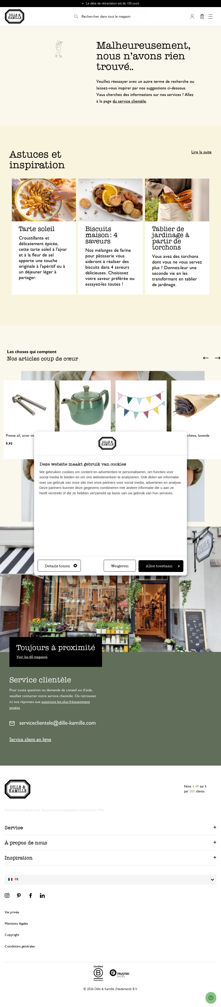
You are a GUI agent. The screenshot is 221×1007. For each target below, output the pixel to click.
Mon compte (192, 16)
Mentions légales (16, 923)
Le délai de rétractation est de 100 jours (112, 3)
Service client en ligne (30, 739)
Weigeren (120, 566)
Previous (205, 358)
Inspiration (19, 858)
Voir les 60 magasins (31, 657)
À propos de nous (26, 843)
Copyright (12, 935)
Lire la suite (201, 152)
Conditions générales (20, 946)
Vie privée (12, 912)
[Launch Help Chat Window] (210, 998)
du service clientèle (129, 101)
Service (14, 828)
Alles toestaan (163, 566)
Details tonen (61, 566)
